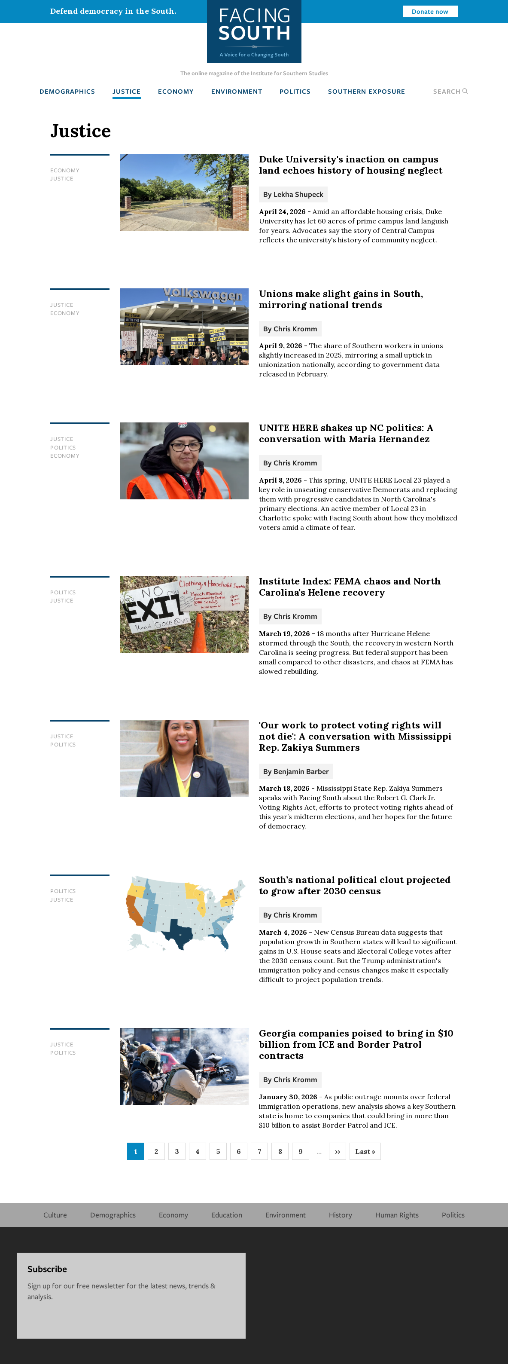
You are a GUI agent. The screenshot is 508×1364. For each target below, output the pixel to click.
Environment (236, 91)
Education (226, 1215)
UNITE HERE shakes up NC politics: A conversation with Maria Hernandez (346, 433)
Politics (295, 91)
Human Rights (397, 1215)
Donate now (430, 11)
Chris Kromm (295, 328)
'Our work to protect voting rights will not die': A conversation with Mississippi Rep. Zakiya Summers (355, 736)
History (340, 1215)
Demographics (67, 91)
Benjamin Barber (301, 771)
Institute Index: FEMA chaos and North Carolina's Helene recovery (350, 586)
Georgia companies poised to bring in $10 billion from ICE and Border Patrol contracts (356, 1044)
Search (450, 91)
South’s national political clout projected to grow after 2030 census (355, 885)
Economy (176, 91)
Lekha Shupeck (298, 194)
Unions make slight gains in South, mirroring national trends (341, 299)
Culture (55, 1215)
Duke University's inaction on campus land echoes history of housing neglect (350, 164)
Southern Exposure (366, 91)
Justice (127, 91)
